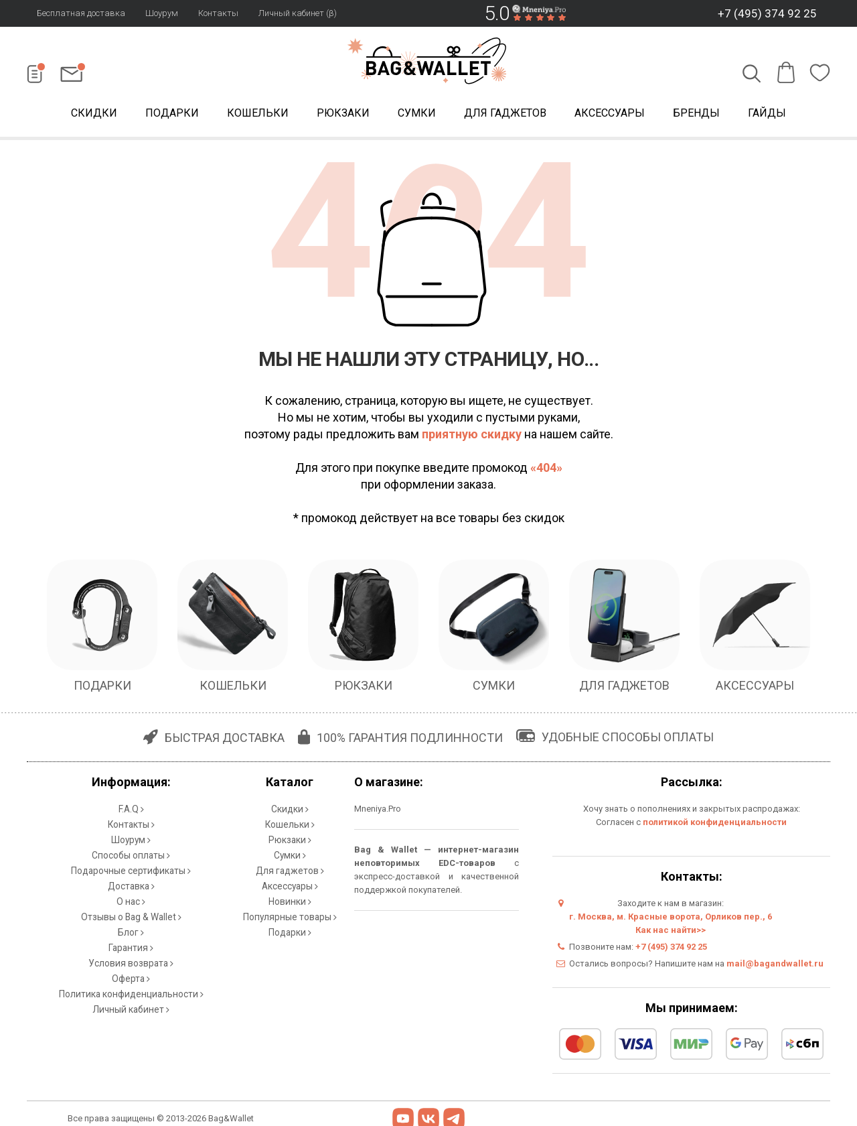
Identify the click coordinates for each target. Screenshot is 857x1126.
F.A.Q (131, 808)
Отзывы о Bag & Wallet (131, 902)
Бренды (696, 113)
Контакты (218, 13)
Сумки (417, 113)
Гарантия (131, 929)
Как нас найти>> (670, 930)
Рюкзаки (343, 113)
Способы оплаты (131, 848)
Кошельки (258, 113)
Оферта (130, 955)
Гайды (767, 113)
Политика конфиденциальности (131, 969)
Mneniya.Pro (377, 809)
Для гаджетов (505, 113)
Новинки (289, 888)
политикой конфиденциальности (715, 822)
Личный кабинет (131, 982)
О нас (131, 888)
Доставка (131, 875)
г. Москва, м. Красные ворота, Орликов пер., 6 (670, 917)
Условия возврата (131, 942)
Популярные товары (289, 902)
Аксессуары (609, 113)
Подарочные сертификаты (131, 862)
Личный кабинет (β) (297, 13)
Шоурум (161, 13)
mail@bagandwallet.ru (775, 963)
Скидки (94, 113)
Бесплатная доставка (81, 13)
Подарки (172, 113)
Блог (131, 915)
